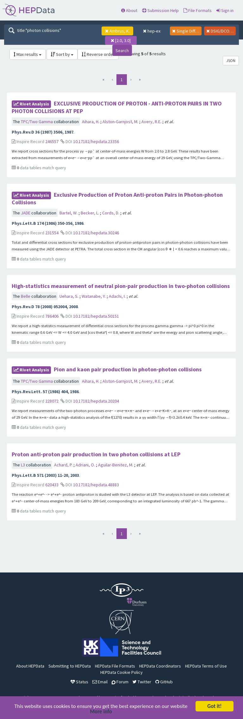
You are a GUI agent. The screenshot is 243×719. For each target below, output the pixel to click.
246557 (52, 141)
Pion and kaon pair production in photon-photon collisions (128, 369)
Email (100, 682)
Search (122, 50)
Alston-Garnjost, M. (121, 121)
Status (79, 682)
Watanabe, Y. (94, 296)
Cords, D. (111, 213)
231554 (52, 233)
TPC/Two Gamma (37, 121)
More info (101, 712)
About (129, 10)
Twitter (142, 682)
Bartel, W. (68, 213)
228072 (52, 401)
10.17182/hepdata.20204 (96, 401)
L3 (23, 465)
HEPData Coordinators (160, 666)
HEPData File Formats (115, 666)
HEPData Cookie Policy (121, 672)
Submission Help (160, 10)
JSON (230, 60)
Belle (26, 296)
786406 (52, 316)
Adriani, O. (86, 465)
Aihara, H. (91, 121)
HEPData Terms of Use (206, 666)
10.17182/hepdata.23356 (96, 141)
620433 (52, 485)
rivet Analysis (31, 104)
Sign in (225, 10)
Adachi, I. (118, 296)
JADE (26, 213)
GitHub (164, 682)
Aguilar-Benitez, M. (116, 465)
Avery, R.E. (151, 121)
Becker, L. (90, 213)
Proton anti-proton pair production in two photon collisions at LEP (96, 454)
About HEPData (30, 666)
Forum (120, 682)
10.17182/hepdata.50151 (96, 316)
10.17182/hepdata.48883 (96, 485)
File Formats (198, 10)
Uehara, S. (69, 296)
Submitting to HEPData (69, 666)
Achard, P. (63, 465)
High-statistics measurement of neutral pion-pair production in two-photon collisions (121, 286)
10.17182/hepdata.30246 (96, 233)
